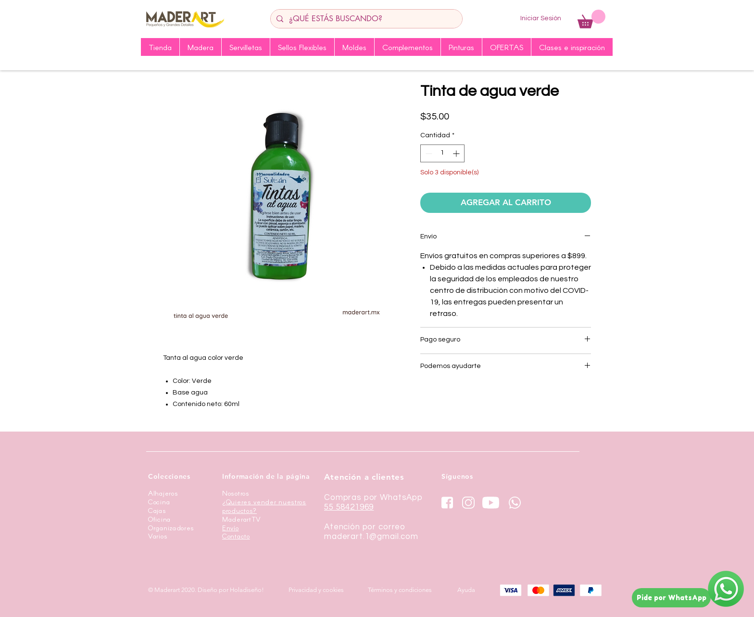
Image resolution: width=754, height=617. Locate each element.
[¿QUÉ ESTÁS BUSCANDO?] (365, 19)
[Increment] (457, 153)
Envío (230, 528)
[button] (591, 19)
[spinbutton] (442, 153)
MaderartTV (241, 519)
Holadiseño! (247, 589)
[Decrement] (428, 153)
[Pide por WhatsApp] (671, 597)
